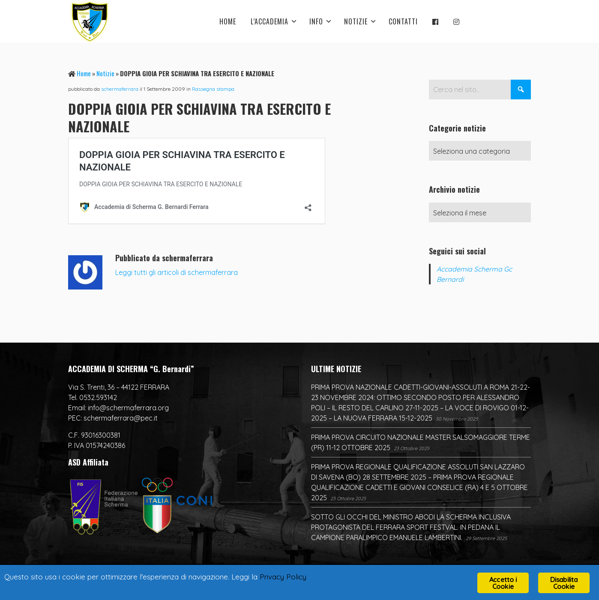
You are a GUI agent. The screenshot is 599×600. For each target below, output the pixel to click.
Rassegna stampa (213, 89)
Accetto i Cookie (503, 583)
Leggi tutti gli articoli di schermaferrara (176, 272)
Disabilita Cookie (564, 583)
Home (84, 73)
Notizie (105, 73)
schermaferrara (119, 89)
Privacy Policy (283, 576)
